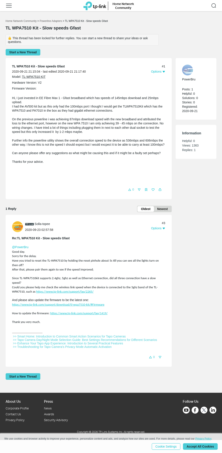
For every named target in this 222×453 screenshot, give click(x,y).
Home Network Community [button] (123, 6)
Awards (49, 414)
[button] (9, 5)
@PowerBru (20, 247)
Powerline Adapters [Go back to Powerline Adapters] (51, 21)
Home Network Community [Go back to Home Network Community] (21, 21)
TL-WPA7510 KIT (33, 76)
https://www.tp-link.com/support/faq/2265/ (64, 291)
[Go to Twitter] (204, 410)
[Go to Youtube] (186, 410)
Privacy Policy (15, 420)
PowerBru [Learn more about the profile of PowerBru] (188, 79)
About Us (13, 401)
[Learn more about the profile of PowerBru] (194, 70)
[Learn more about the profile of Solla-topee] (18, 226)
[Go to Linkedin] (212, 410)
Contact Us (13, 414)
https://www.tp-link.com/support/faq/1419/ (79, 313)
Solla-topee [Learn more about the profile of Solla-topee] (42, 224)
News (48, 408)
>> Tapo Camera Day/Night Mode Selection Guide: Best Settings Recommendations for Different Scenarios (85, 340)
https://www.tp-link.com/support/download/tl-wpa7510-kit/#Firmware (58, 304)
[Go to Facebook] (195, 410)
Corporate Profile (17, 408)
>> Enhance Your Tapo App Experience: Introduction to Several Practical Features (68, 343)
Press (48, 401)
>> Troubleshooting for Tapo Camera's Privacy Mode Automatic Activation (62, 347)
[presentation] (17, 226)
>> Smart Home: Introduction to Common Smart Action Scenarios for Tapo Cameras (69, 336)
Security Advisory (56, 420)
